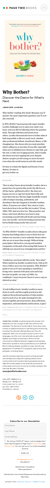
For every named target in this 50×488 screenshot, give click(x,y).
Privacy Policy (36, 443)
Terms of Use (9, 446)
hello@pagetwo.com (25, 459)
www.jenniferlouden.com (15, 371)
